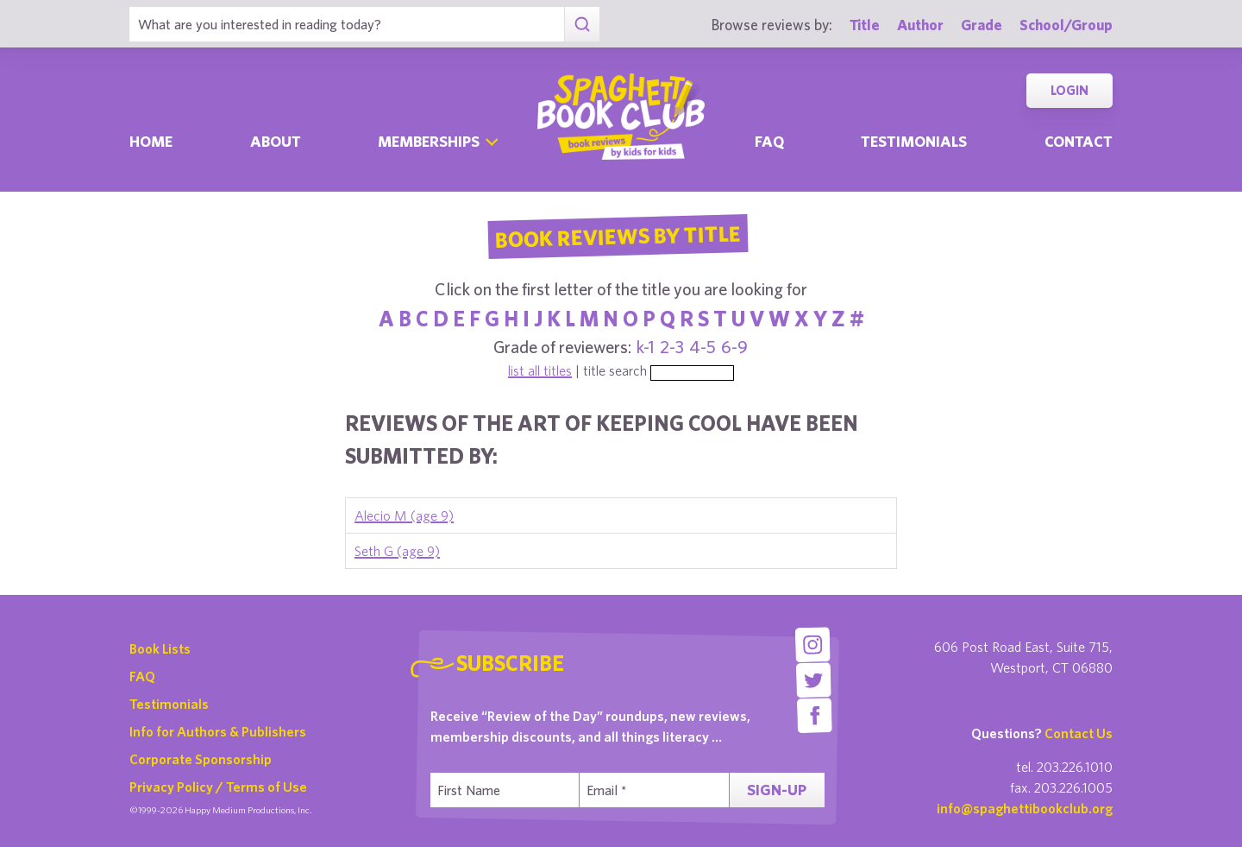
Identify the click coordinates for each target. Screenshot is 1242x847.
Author (920, 25)
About (275, 141)
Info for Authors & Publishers (217, 731)
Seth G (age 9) (397, 551)
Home (150, 141)
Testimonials (914, 141)
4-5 (702, 347)
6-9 (734, 347)
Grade (981, 25)
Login (1069, 90)
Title (865, 25)
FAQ (142, 676)
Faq (769, 141)
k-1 (646, 347)
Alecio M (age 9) (404, 515)
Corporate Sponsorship (200, 759)
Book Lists (160, 648)
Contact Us (1078, 733)
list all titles (540, 370)
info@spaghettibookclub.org (1025, 808)
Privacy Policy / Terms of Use (218, 786)
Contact (1078, 141)
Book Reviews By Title (617, 235)
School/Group (1066, 25)
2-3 (672, 347)
